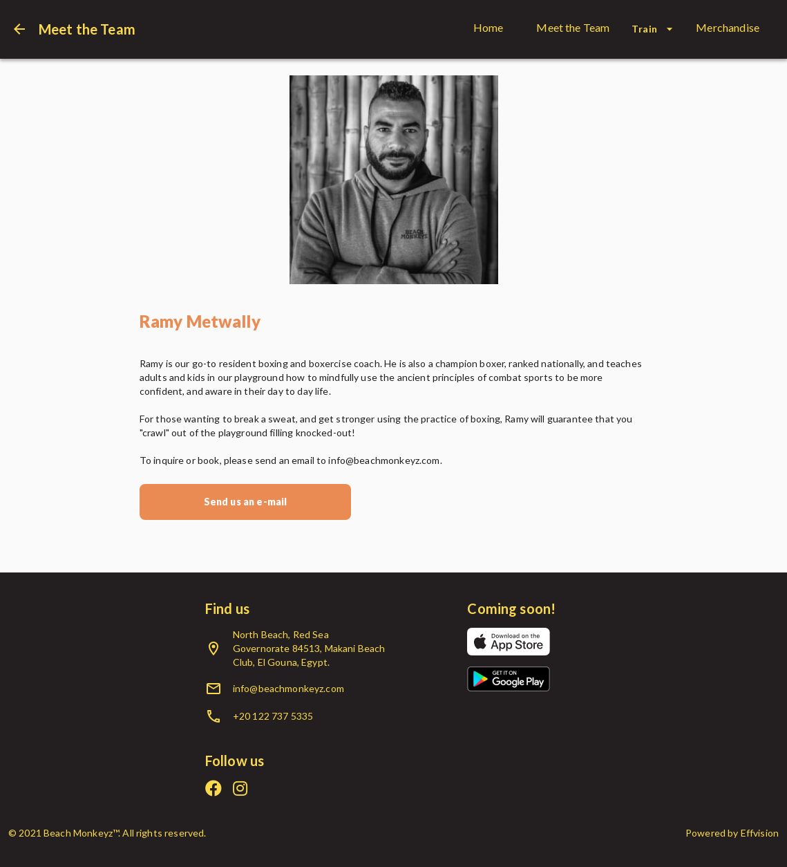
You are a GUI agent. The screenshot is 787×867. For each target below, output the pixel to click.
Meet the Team (572, 27)
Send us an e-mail (245, 501)
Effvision (760, 833)
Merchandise (727, 27)
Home (488, 27)
